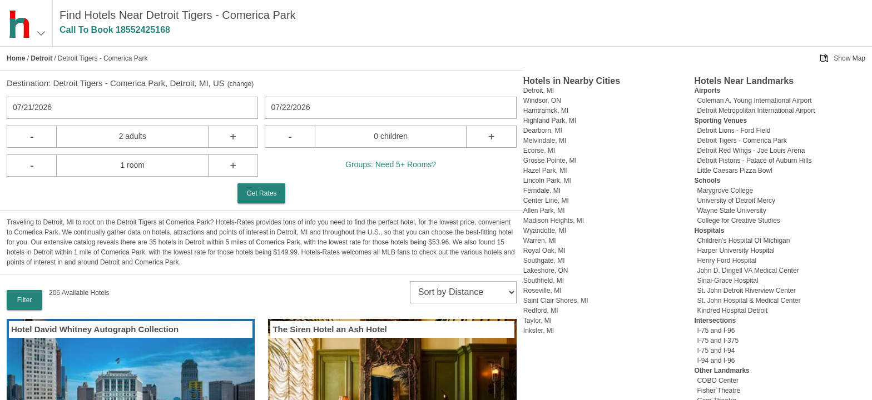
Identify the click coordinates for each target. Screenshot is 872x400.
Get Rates (261, 193)
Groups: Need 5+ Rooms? (390, 164)
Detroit (41, 58)
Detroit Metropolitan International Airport (756, 110)
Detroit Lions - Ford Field (733, 130)
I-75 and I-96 (716, 330)
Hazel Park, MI (545, 170)
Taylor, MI (537, 320)
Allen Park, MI (544, 210)
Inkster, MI (538, 330)
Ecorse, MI (539, 150)
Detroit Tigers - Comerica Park (741, 140)
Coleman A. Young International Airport (754, 100)
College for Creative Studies (738, 220)
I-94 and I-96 (716, 360)
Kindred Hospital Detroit (732, 310)
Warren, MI (539, 240)
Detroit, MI (538, 90)
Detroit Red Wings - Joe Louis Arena (751, 150)
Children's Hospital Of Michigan (743, 240)
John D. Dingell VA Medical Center (748, 270)
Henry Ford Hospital (726, 260)
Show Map (849, 58)
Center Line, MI (546, 200)
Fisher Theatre (718, 390)
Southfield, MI (543, 280)
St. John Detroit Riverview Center (746, 290)
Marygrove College (725, 190)
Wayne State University (731, 210)
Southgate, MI (544, 260)
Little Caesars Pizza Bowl (734, 170)
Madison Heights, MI (553, 220)
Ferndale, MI (542, 190)
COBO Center (718, 380)
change (240, 84)
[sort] (463, 292)
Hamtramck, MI (545, 110)
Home (16, 58)
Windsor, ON (542, 100)
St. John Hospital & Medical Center (748, 300)
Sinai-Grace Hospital (727, 280)
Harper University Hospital (735, 250)
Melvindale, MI (544, 140)
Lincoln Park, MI (547, 180)
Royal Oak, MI (544, 250)
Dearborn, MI (542, 130)
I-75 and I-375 (718, 340)
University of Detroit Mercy (736, 200)
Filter (24, 300)
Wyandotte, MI (544, 230)
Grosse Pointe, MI (550, 160)
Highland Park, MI (549, 120)
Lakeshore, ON (545, 270)
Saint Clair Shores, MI (555, 300)
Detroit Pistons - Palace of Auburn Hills (754, 160)
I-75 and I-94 (716, 350)
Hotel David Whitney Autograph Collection (95, 329)
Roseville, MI (542, 290)
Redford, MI (540, 310)
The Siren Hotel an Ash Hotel (329, 329)
